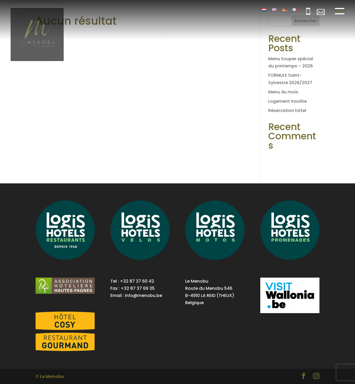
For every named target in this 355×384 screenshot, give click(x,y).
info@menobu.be (143, 295)
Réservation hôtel (287, 110)
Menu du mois (283, 92)
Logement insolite (287, 101)
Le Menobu (52, 376)
